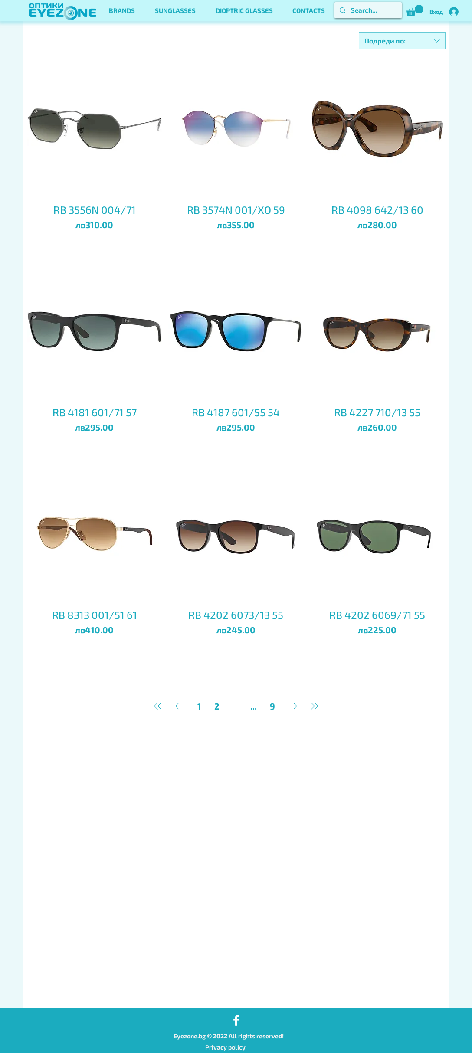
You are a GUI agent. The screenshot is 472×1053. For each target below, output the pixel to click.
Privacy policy (225, 1047)
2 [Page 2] (217, 706)
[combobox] (402, 40)
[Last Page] (314, 706)
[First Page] (158, 706)
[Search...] (367, 10)
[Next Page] (295, 706)
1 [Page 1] (199, 706)
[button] (122, 10)
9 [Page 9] (272, 706)
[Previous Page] (177, 706)
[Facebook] (236, 1020)
